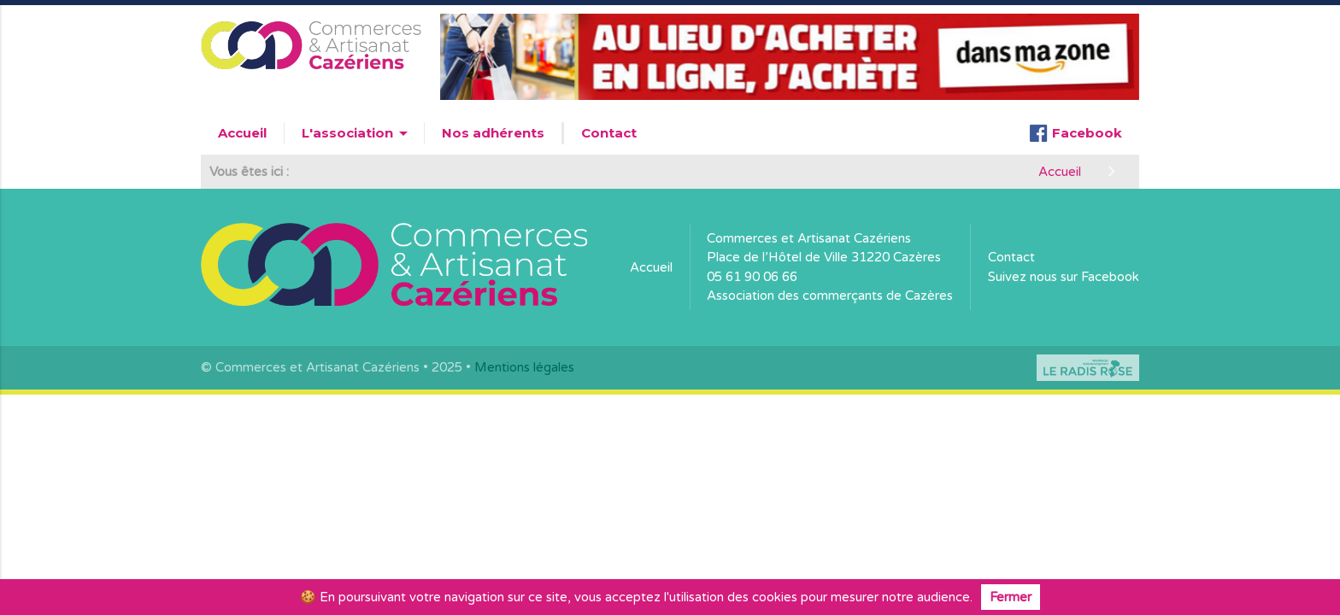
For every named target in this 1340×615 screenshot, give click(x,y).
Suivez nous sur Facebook (1063, 276)
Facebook (1075, 133)
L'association (358, 133)
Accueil (242, 133)
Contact (609, 133)
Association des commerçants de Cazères (830, 295)
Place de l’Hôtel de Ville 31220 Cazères (824, 257)
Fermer (1010, 597)
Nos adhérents (493, 133)
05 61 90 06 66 (752, 276)
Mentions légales (524, 367)
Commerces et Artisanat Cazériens (809, 238)
